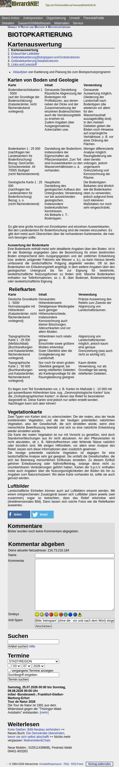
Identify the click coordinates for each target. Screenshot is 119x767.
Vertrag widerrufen (99, 764)
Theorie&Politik (93, 18)
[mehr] (44, 712)
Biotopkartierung (59, 27)
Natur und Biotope (33, 27)
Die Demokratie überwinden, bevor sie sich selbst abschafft (36, 735)
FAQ (66, 764)
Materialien (61, 23)
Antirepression (33, 18)
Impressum (55, 764)
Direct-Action (11, 18)
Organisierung (56, 18)
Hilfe (32, 646)
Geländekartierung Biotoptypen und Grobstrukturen (45, 57)
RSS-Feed (77, 764)
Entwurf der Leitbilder (25, 54)
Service (78, 23)
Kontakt (44, 764)
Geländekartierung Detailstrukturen (34, 61)
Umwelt (74, 18)
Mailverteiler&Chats (37, 740)
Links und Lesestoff (24, 64)
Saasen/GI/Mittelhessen (34, 23)
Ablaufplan (20, 72)
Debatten (8, 23)
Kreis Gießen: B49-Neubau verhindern (34, 729)
